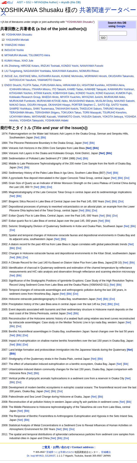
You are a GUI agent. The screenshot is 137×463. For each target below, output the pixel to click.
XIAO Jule (27, 60)
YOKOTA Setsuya (112, 116)
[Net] (37, 137)
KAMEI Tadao (75, 89)
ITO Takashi (59, 89)
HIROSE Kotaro (30, 65)
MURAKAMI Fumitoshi (22, 100)
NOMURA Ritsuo (89, 71)
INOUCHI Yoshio (14, 50)
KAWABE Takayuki (95, 89)
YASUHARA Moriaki (17, 39)
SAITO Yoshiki (119, 104)
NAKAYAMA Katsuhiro (65, 71)
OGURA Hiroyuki (37, 104)
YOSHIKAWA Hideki (56, 120)
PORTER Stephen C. (84, 104)
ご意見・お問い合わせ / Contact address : (68, 447)
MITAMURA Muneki (16, 55)
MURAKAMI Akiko (114, 97)
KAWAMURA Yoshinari (121, 89)
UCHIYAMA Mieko (20, 116)
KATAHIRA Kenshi (49, 76)
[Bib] (43, 137)
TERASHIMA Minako (21, 112)
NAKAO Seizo (17, 104)
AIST (20, 2)
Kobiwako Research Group (25, 97)
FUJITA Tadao (31, 85)
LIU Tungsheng (13, 71)
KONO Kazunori (105, 93)
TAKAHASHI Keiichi (66, 108)
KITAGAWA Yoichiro (20, 93)
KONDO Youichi (85, 93)
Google (120, 26)
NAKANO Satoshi (124, 100)
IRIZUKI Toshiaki (50, 65)
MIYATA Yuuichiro (70, 97)
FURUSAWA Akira (51, 85)
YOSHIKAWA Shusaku (19, 34)
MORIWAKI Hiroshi (96, 76)
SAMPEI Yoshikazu (20, 108)
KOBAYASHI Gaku (63, 93)
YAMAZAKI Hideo (14, 44)
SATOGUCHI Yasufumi (22, 80)
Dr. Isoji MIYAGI (35, 455)
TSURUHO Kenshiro (114, 112)
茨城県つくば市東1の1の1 (60, 452)
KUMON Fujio (124, 93)
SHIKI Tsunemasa (43, 108)
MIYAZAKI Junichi (92, 97)
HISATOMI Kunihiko (93, 85)
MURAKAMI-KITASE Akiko (52, 100)
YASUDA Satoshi (91, 116)
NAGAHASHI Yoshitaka (37, 71)
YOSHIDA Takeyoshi (32, 120)
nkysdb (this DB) (71, 2)
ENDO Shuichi (13, 85)
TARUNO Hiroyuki (113, 108)
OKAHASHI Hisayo (59, 104)
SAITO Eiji (104, 104)
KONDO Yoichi (69, 65)
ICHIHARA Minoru (19, 89)
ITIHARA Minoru (41, 89)
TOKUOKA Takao (71, 112)
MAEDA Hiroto (50, 97)
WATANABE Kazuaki (44, 116)
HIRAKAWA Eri (71, 85)
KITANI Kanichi (42, 93)
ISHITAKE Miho (28, 76)
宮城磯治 (106, 452)
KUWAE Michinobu (72, 76)
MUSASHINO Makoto (81, 100)
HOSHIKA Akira (115, 85)
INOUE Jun (11, 76)
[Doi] (126, 178)
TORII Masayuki (92, 112)
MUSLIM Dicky (104, 100)
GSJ (28, 2)
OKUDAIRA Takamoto (121, 76)
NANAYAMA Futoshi (91, 65)
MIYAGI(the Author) (46, 2)
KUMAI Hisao (12, 60)
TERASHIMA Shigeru (47, 112)
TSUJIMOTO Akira (39, 55)
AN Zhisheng (11, 65)
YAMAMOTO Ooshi (68, 116)
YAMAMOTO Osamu (49, 80)
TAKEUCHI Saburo (91, 108)
